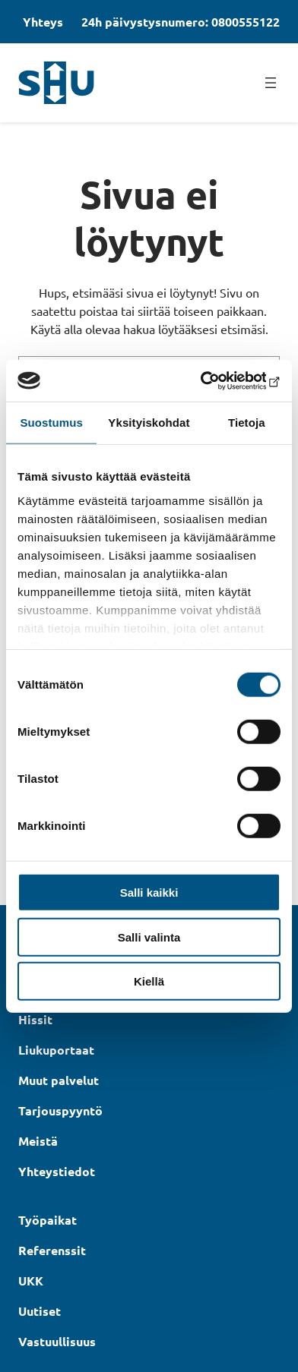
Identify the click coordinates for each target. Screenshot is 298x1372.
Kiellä (149, 981)
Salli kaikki (149, 892)
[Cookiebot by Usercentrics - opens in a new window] (214, 380)
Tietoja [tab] (246, 422)
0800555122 (245, 22)
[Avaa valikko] (271, 83)
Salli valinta (149, 936)
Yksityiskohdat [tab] (148, 422)
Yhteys (43, 22)
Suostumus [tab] (51, 422)
